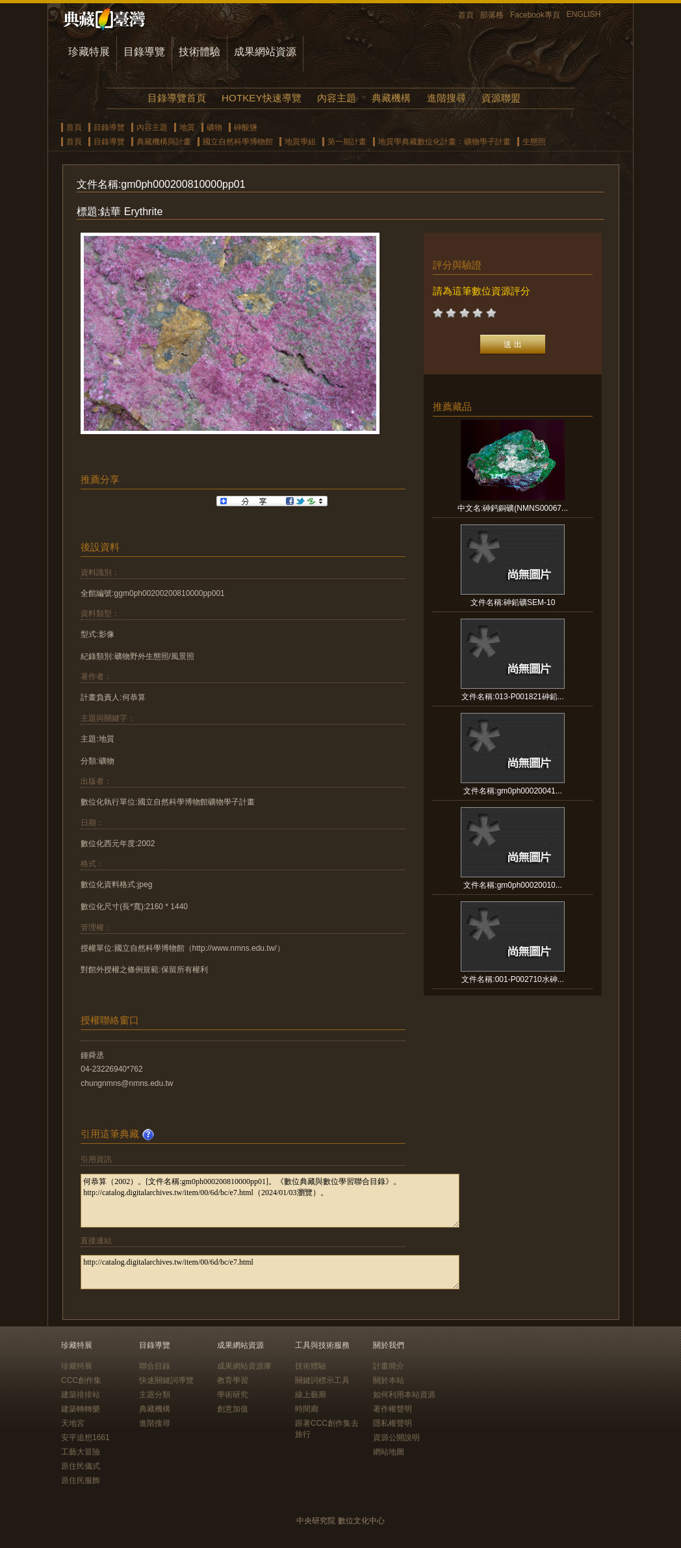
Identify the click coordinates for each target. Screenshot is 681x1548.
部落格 (492, 14)
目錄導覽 (144, 51)
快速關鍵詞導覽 (166, 1380)
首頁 (466, 14)
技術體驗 (199, 51)
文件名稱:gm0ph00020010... (512, 885)
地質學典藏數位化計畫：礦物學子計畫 (444, 141)
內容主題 (336, 97)
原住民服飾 (80, 1480)
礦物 (214, 127)
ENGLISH (584, 14)
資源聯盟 (501, 97)
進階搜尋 (446, 97)
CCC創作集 (81, 1380)
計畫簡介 (388, 1366)
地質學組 (300, 141)
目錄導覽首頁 (177, 97)
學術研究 (232, 1394)
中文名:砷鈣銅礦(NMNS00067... (512, 508)
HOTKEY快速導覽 (261, 97)
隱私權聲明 (392, 1423)
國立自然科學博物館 (238, 141)
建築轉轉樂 (80, 1408)
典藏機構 (391, 97)
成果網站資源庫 (244, 1366)
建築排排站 (80, 1394)
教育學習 (232, 1380)
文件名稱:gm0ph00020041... (512, 790)
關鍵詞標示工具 (322, 1380)
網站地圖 (388, 1451)
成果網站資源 (265, 51)
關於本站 (388, 1380)
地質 (187, 127)
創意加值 (232, 1408)
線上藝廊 (310, 1394)
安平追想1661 (85, 1437)
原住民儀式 (80, 1466)
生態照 (534, 141)
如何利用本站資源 (404, 1394)
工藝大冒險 (80, 1451)
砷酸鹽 (245, 127)
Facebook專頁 (535, 14)
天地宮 (72, 1423)
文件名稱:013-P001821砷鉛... (512, 696)
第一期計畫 (347, 141)
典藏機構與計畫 (163, 141)
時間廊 (306, 1408)
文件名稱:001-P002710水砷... (512, 979)
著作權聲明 (392, 1408)
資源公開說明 (396, 1437)
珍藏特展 (89, 51)
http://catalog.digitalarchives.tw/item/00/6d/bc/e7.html (270, 1272)
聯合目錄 (154, 1366)
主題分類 (154, 1394)
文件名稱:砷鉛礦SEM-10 (513, 602)
